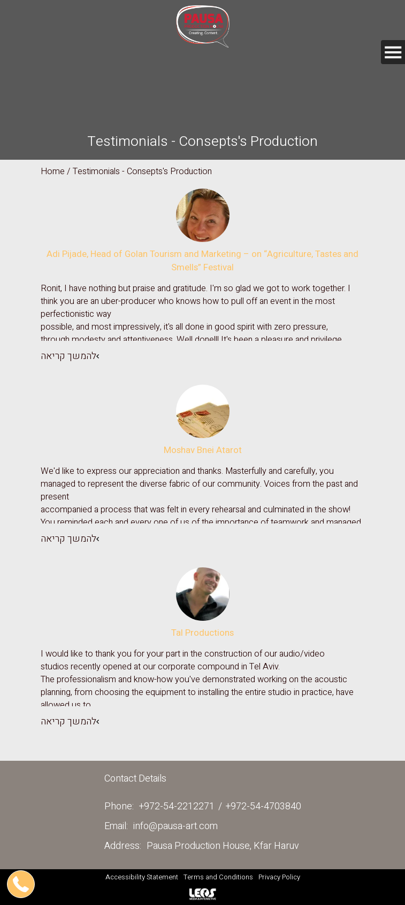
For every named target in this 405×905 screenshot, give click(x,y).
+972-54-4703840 (263, 806)
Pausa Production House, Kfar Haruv (223, 846)
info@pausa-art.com (175, 826)
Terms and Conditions (218, 877)
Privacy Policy (279, 877)
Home (53, 171)
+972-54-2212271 (177, 806)
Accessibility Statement (141, 877)
